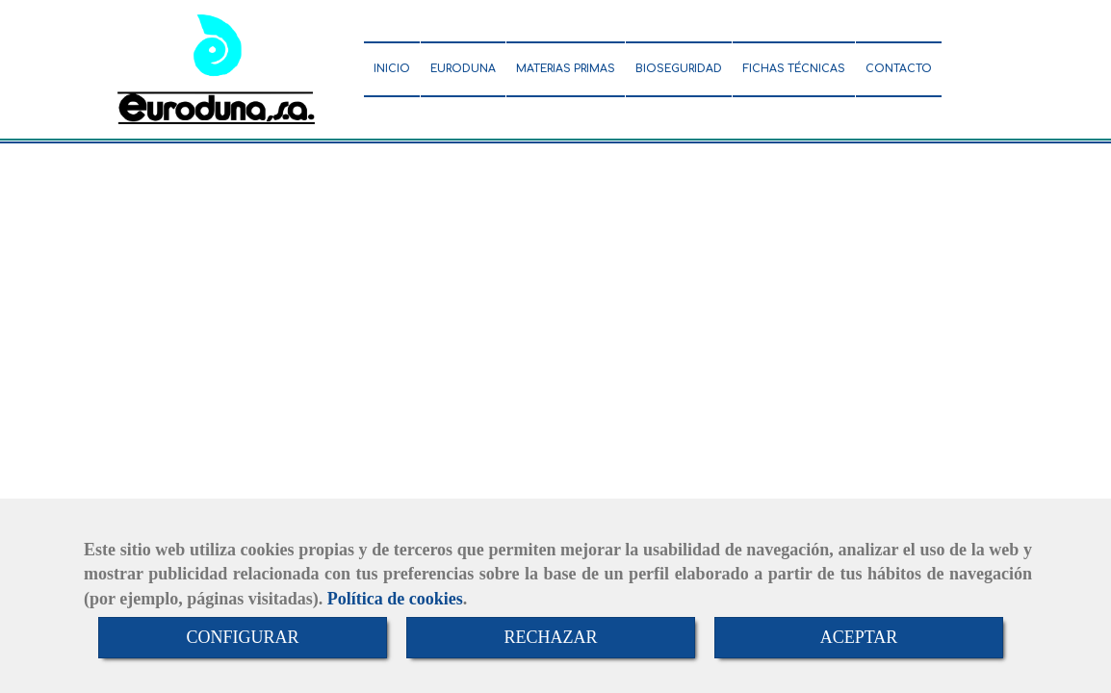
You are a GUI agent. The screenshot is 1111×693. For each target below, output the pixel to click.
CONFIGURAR (242, 637)
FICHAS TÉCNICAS (793, 69)
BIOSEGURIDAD (678, 69)
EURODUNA (463, 69)
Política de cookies (395, 598)
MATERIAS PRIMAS (565, 69)
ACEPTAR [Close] (859, 637)
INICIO (392, 69)
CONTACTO (899, 69)
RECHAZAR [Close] (550, 637)
